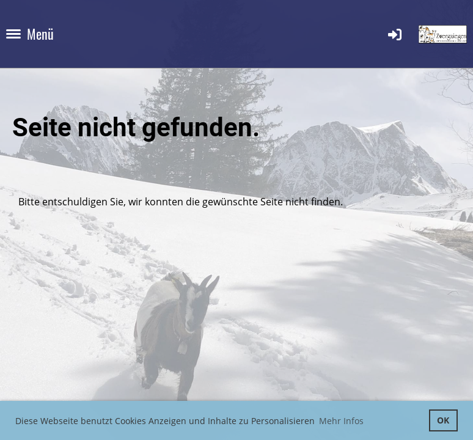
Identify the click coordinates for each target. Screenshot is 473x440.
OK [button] (443, 420)
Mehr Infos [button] (341, 421)
